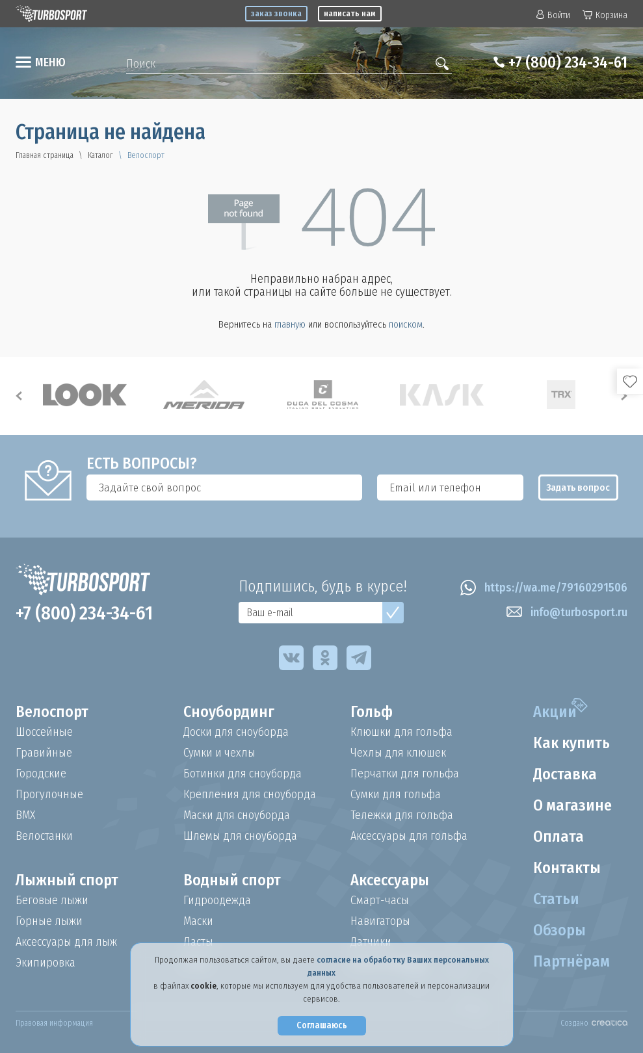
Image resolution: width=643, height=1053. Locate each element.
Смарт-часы (379, 900)
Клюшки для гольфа (401, 732)
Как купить (571, 743)
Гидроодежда (217, 900)
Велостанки (44, 836)
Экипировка (45, 962)
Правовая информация (54, 1023)
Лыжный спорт (67, 880)
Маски (198, 921)
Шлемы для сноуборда (240, 836)
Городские (41, 773)
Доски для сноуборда (236, 732)
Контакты (567, 868)
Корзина (605, 15)
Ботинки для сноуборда (242, 773)
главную (290, 324)
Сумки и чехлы (219, 753)
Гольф (371, 712)
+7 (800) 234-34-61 (567, 62)
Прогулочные (49, 794)
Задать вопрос (578, 487)
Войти (553, 15)
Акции (555, 712)
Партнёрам (571, 961)
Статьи (556, 899)
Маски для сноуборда (236, 815)
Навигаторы (380, 921)
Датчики (370, 942)
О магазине (572, 805)
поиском (406, 324)
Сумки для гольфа (395, 794)
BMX (25, 815)
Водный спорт (232, 880)
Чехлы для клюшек (398, 753)
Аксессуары (389, 880)
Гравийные (44, 753)
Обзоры (559, 930)
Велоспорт (52, 712)
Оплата (558, 836)
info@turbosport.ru (566, 612)
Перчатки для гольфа (404, 773)
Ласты (198, 942)
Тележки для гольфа (401, 815)
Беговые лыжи (52, 900)
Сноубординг (228, 712)
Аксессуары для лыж (66, 942)
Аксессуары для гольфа (408, 836)
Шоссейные (44, 732)
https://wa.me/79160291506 (543, 587)
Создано (593, 1023)
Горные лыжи (49, 921)
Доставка (565, 774)
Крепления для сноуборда (249, 794)
